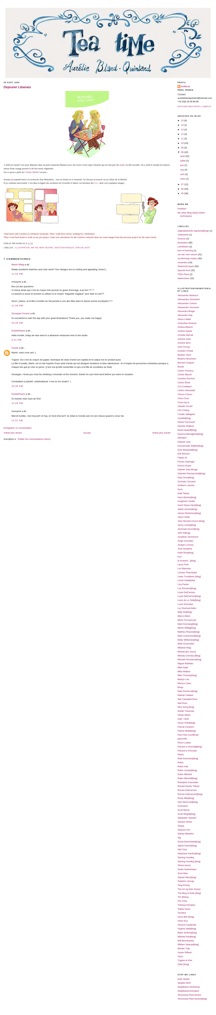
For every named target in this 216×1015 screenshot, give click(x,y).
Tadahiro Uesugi (186, 881)
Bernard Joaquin (186, 362)
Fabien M (182, 457)
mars (183, 178)
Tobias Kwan (184, 909)
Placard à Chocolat (187, 750)
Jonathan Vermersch (188, 537)
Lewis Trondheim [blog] (189, 576)
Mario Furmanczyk (187, 620)
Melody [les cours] (187, 651)
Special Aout (82, 248)
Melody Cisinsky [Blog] (189, 655)
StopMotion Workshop (189, 987)
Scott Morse (184, 810)
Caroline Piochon (186, 378)
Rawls (181, 754)
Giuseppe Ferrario (20, 313)
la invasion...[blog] (187, 560)
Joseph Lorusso (186, 545)
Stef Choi (182, 849)
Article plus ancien (161, 432)
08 (182, 152)
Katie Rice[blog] (185, 552)
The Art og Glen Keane (189, 889)
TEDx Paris (183, 274)
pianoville (182, 738)
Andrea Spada (185, 331)
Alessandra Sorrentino (189, 299)
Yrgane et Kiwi (185, 960)
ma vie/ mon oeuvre (42, 248)
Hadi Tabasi (183, 493)
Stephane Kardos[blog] (189, 853)
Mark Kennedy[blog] (188, 624)
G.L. (96, 183)
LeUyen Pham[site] (187, 572)
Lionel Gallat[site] (186, 580)
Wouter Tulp (184, 948)
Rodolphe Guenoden (188, 782)
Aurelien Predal (185, 351)
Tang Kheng (184, 885)
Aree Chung (184, 347)
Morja (180, 687)
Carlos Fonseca (185, 370)
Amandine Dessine (187, 323)
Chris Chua (183, 398)
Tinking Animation (186, 905)
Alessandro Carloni (187, 303)
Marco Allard (184, 616)
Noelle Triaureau (186, 711)
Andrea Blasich (185, 327)
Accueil (87, 432)
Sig (179, 837)
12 (182, 134)
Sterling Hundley (186, 857)
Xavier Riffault (185, 952)
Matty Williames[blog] (188, 640)
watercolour (183, 278)
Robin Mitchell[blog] (187, 778)
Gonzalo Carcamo (187, 481)
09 (182, 147)
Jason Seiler (184, 517)
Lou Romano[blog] (187, 588)
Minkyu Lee (183, 679)
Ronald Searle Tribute (188, 786)
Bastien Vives (184, 355)
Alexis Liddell (184, 319)
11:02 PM (17, 274)
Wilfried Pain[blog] (187, 936)
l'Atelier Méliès (32, 172)
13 (182, 129)
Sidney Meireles (186, 833)
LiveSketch (183, 246)
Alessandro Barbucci (188, 295)
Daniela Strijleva (186, 426)
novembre (183, 262)
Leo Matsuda (184, 568)
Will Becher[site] (186, 940)
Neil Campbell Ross (187, 699)
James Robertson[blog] (189, 513)
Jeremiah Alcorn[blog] (188, 529)
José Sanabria (185, 548)
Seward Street (185, 821)
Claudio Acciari (185, 406)
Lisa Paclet (183, 584)
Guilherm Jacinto (186, 485)
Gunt (180, 489)
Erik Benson (184, 453)
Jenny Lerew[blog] (187, 525)
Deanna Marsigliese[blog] (190, 434)
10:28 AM (17, 323)
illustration (22, 248)
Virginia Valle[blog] (187, 928)
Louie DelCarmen (186, 592)
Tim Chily (182, 901)
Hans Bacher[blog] (187, 497)
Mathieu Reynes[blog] (188, 632)
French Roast (184, 465)
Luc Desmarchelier (187, 608)
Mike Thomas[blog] (187, 675)
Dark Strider (184, 979)
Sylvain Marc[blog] (187, 877)
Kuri (180, 556)
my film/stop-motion (187, 258)
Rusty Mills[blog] (186, 798)
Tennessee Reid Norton (189, 995)
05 (182, 193)
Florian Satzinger (186, 461)
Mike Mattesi (184, 671)
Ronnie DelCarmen (187, 790)
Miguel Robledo (185, 663)
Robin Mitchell (185, 774)
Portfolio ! (182, 208)
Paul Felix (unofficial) (188, 735)
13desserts (183, 234)
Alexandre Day (185, 315)
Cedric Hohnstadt (186, 390)
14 (182, 125)
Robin (180, 762)
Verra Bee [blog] (186, 916)
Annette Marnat (185, 335)
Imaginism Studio (186, 501)
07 (182, 184)
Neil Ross (182, 703)
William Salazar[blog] (188, 944)
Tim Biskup (183, 897)
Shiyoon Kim (184, 829)
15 (182, 120)
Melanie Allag (184, 647)
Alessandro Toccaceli (188, 307)
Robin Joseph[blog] (187, 770)
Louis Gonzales (185, 604)
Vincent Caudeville (187, 924)
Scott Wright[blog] (186, 814)
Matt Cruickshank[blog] (189, 636)
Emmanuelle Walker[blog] (190, 446)
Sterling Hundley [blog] (189, 861)
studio (122, 165)
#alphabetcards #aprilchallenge (193, 230)
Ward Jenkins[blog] (187, 932)
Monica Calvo (184, 683)
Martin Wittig (17, 264)
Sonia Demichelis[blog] (189, 841)
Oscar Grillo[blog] (186, 722)
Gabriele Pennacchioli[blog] (191, 473)
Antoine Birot (184, 343)
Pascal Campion (186, 726)
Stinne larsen (184, 865)
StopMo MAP (184, 983)
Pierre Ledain (184, 742)
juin (182, 165)
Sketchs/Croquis (64, 248)
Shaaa (181, 825)
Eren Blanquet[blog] (187, 450)
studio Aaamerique (187, 869)
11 (182, 138)
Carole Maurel (185, 374)
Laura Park (183, 564)
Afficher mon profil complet (194, 107)
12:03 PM (17, 403)
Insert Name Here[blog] (189, 505)
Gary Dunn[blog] (186, 477)
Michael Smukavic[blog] (189, 659)
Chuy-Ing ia (183, 402)
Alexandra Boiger (186, 311)
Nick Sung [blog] (186, 707)
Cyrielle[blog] (184, 418)
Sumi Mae (183, 873)
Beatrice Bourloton (187, 358)
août (182, 156)
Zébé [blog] (183, 964)
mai (182, 169)
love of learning (185, 250)
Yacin (180, 956)
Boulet (181, 366)
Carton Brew (184, 382)
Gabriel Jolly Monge (188, 469)
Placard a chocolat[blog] (190, 746)
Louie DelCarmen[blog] (189, 596)
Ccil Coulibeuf (184, 386)
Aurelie (14, 348)
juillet (183, 160)
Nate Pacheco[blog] (187, 691)
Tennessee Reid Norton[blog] (192, 998)
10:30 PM (17, 386)
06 (182, 189)
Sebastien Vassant (187, 817)
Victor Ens (183, 920)
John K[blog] (184, 533)
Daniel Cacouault (186, 422)
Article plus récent (13, 432)
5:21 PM (16, 340)
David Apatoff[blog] (187, 430)
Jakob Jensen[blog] (187, 509)
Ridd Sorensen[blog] (188, 758)
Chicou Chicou (185, 394)
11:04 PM (17, 305)
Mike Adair (183, 667)
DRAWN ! (182, 438)
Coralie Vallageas (186, 414)
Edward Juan (184, 442)
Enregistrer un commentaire (17, 428)
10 (182, 143)
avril (182, 174)
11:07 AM (17, 420)
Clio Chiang (183, 410)
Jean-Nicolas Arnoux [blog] (191, 521)
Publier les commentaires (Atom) (34, 439)
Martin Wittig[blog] (187, 628)
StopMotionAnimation (188, 991)
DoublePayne (18, 330)
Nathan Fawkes (185, 695)
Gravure (182, 238)
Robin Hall (183, 766)
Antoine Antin (184, 339)
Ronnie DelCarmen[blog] (190, 794)
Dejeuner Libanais (17, 87)
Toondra (182, 912)
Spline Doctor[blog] (187, 845)
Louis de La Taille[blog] (189, 600)
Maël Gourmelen (186, 643)
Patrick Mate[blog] (187, 730)
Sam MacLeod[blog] (188, 802)
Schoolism (183, 806)
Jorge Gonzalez (185, 541)
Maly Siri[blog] (185, 612)
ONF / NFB (183, 719)
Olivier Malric (184, 715)
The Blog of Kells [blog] (189, 893)
